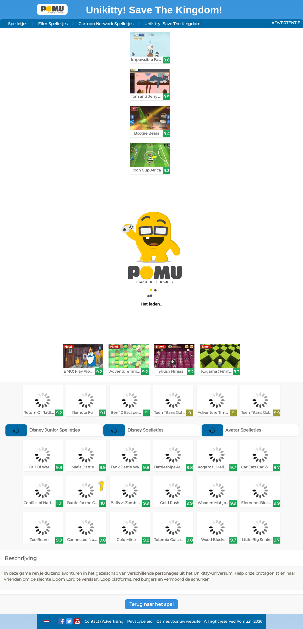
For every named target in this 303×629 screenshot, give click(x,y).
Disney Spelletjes (133, 430)
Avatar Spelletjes (231, 430)
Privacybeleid (140, 621)
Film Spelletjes (53, 23)
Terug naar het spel (151, 604)
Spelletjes (17, 23)
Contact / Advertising (103, 621)
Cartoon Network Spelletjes (105, 23)
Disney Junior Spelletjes (42, 430)
